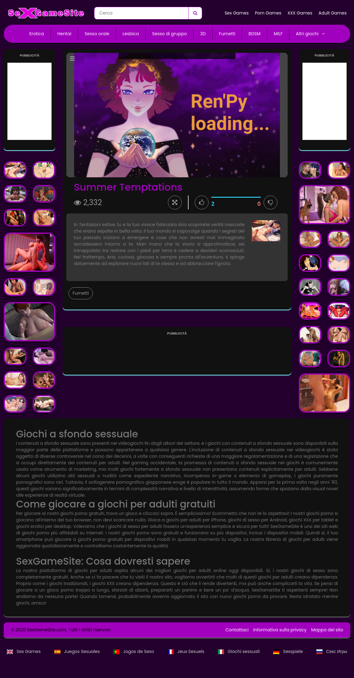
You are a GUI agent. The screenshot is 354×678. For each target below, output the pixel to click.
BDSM (254, 34)
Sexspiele (288, 651)
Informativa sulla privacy (279, 630)
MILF (278, 34)
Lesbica (131, 34)
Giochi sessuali (239, 651)
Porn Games (268, 13)
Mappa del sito (327, 630)
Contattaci (236, 630)
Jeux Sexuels (187, 651)
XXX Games (299, 13)
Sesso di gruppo (169, 34)
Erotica (36, 34)
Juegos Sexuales (77, 651)
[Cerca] (195, 13)
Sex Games (237, 13)
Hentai (64, 34)
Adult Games (333, 13)
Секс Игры (331, 651)
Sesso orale (97, 34)
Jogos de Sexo (134, 651)
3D (203, 34)
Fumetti (227, 34)
